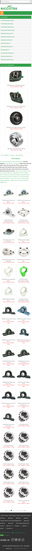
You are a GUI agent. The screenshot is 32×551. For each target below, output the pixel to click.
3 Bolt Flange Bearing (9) (7, 23)
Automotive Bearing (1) (6, 56)
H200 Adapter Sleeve (23, 424)
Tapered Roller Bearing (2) (7, 53)
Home (12, 155)
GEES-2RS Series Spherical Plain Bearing (16, 148)
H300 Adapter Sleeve (8, 445)
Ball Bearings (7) (5, 49)
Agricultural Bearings (5, 169)
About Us (8, 525)
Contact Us (9, 528)
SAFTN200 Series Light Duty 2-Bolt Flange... (16, 106)
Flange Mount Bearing (25, 163)
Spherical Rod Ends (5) (6, 40)
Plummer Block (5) (5, 43)
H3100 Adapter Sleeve (8, 500)
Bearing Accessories (10, 171)
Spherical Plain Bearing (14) (8, 36)
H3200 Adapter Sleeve (24, 445)
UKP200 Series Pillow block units (24, 339)
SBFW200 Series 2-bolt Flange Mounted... (16, 85)
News (1, 528)
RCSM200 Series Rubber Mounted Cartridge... (16, 127)
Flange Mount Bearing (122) (7, 30)
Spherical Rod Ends (17, 169)
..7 (21, 510)
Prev (6, 510)
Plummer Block (15, 165)
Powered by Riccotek (20, 548)
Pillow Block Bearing (5, 165)
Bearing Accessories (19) (7, 59)
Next (24, 510)
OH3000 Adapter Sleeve (24, 463)
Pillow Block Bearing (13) (7, 33)
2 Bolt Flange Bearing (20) (7, 20)
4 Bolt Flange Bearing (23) (7, 27)
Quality (24, 525)
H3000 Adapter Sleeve (24, 482)
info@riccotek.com (19, 532)
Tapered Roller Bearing (21, 167)
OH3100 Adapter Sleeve (8, 463)
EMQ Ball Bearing (9, 167)
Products (17, 525)
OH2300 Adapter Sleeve (8, 482)
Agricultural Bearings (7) (7, 46)
